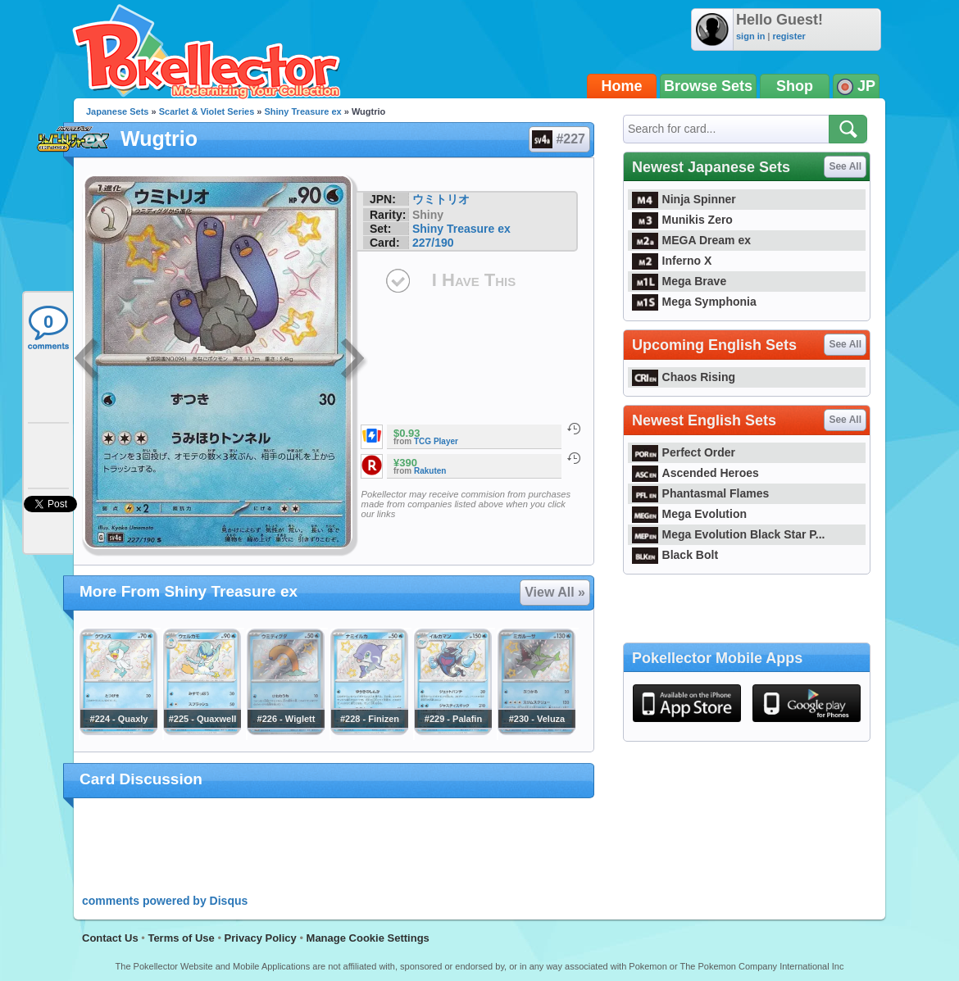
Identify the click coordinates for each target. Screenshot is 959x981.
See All (845, 166)
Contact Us (110, 938)
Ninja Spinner (684, 199)
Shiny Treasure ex (303, 111)
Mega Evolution (689, 513)
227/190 (433, 242)
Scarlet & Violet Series (207, 111)
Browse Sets (708, 86)
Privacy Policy (261, 938)
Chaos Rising (683, 377)
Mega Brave (679, 281)
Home (622, 86)
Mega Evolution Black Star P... (728, 534)
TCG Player (436, 441)
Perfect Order (683, 452)
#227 (558, 139)
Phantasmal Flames (700, 493)
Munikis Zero (682, 219)
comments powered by (165, 900)
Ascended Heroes (695, 472)
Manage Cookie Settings (368, 938)
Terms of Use (181, 938)
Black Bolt (675, 554)
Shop (794, 86)
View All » (555, 592)
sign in (750, 36)
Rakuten (430, 470)
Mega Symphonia (694, 301)
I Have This (474, 280)
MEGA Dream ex (691, 240)
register (788, 36)
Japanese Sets (117, 111)
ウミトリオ (441, 199)
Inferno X (671, 260)
